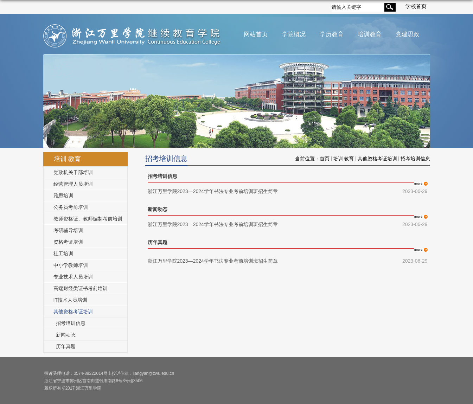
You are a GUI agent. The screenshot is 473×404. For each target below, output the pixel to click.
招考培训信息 (415, 158)
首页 (325, 158)
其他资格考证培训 (377, 158)
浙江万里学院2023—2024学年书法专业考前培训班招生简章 (213, 191)
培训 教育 (343, 158)
